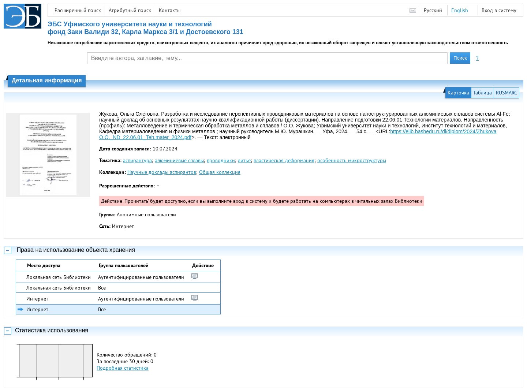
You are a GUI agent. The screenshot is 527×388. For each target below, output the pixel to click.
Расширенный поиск (78, 10)
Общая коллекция (219, 172)
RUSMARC (506, 92)
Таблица (482, 92)
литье (244, 160)
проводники (221, 160)
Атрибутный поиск (130, 10)
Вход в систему (499, 10)
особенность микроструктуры (351, 160)
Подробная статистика (123, 368)
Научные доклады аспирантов (161, 172)
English (459, 10)
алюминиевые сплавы (179, 160)
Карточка (458, 92)
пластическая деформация (284, 160)
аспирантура (137, 160)
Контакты (169, 10)
